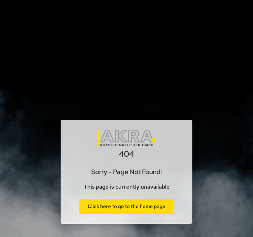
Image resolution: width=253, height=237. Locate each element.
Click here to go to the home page (126, 206)
